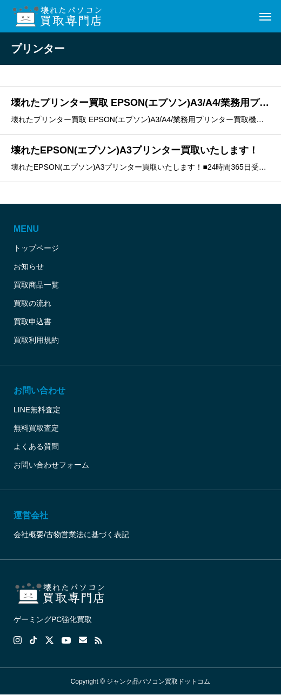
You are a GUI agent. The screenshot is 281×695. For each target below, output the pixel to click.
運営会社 (31, 515)
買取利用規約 (36, 340)
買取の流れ (32, 303)
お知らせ (29, 266)
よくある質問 (36, 446)
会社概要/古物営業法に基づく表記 (71, 534)
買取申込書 (32, 321)
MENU (26, 228)
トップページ (36, 248)
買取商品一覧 (36, 284)
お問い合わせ (39, 390)
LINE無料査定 (37, 409)
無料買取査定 (36, 428)
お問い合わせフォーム (51, 464)
